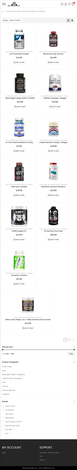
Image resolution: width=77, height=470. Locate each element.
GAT (7, 433)
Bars (3, 370)
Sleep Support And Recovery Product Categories (19, 52)
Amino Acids (6, 366)
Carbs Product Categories (12, 378)
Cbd (3, 382)
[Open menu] (4, 4)
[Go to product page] (19, 39)
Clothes (5, 386)
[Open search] (62, 4)
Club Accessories (8, 390)
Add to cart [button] (20, 62)
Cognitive (5, 394)
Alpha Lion (9, 414)
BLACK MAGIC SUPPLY (13, 422)
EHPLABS (8, 429)
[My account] (66, 4)
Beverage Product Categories (13, 374)
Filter (71, 354)
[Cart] (73, 4)
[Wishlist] (69, 4)
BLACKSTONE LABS (12, 425)
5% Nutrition (9, 410)
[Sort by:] (16, 20)
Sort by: (5, 20)
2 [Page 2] (69, 340)
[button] (68, 20)
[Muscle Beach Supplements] (14, 4)
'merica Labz (10, 406)
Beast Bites (9, 418)
